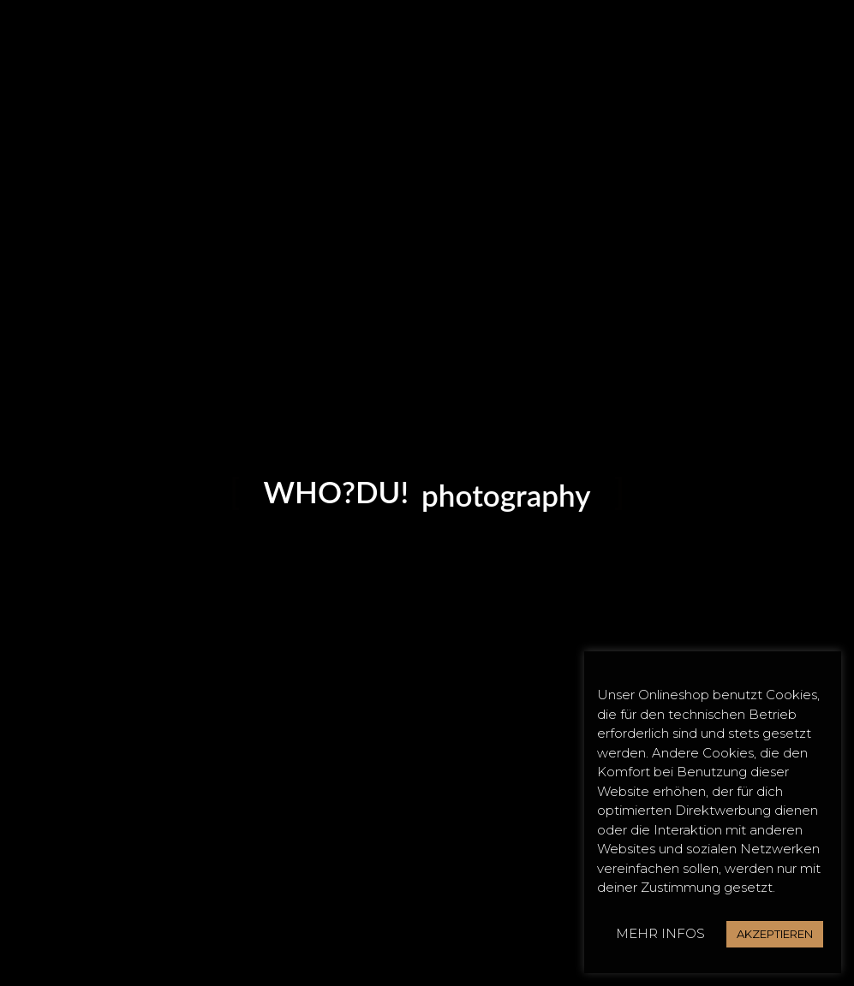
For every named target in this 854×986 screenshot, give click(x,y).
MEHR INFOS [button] (660, 933)
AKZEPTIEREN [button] (775, 934)
